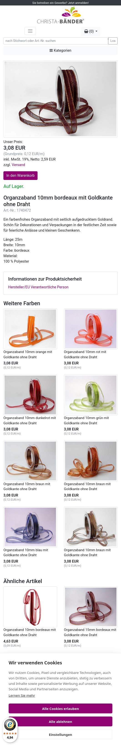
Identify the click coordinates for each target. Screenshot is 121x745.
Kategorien (60, 50)
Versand (18, 165)
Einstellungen (60, 734)
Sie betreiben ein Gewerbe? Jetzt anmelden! (60, 3)
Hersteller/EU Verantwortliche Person (38, 287)
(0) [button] (89, 31)
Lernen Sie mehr (22, 695)
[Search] (55, 40)
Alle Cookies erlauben (60, 708)
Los (113, 41)
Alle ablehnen (60, 721)
